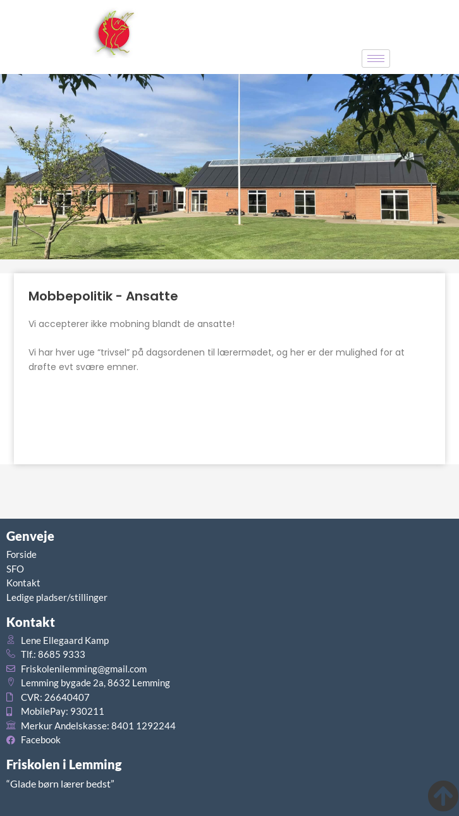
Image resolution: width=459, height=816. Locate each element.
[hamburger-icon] (376, 58)
